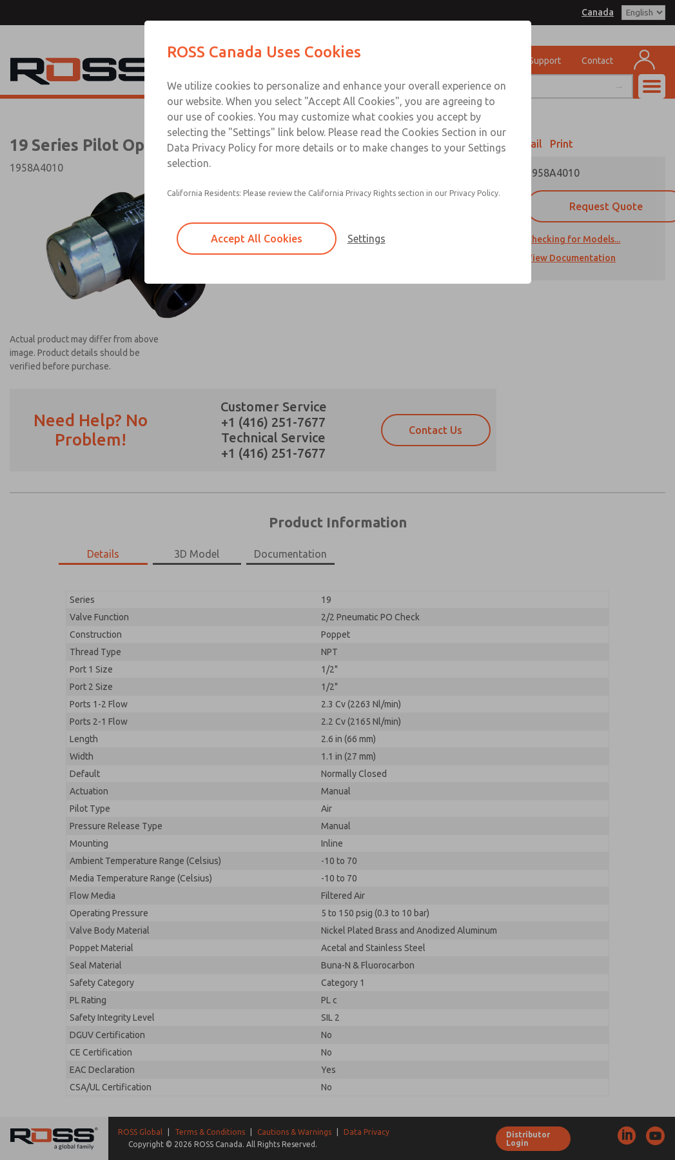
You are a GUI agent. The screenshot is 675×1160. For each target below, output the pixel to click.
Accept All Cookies (256, 238)
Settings (366, 238)
